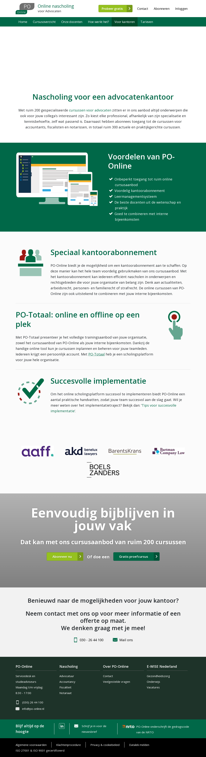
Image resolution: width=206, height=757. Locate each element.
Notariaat (65, 693)
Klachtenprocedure (68, 745)
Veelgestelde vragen (116, 681)
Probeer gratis (112, 8)
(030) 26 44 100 (32, 702)
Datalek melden (139, 745)
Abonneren (162, 8)
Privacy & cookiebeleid (105, 745)
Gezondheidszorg (158, 676)
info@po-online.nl (33, 709)
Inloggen (181, 8)
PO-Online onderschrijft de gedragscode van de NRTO (162, 727)
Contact (142, 8)
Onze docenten (72, 22)
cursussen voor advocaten (90, 110)
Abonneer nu (62, 556)
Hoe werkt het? (98, 22)
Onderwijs (153, 681)
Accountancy (67, 681)
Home (22, 22)
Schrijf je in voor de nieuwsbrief (94, 729)
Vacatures (153, 687)
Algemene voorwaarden (31, 745)
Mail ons (126, 640)
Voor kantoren (124, 22)
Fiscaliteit (65, 687)
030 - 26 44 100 (91, 640)
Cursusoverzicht (44, 22)
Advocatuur (66, 676)
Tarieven (146, 22)
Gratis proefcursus (133, 556)
